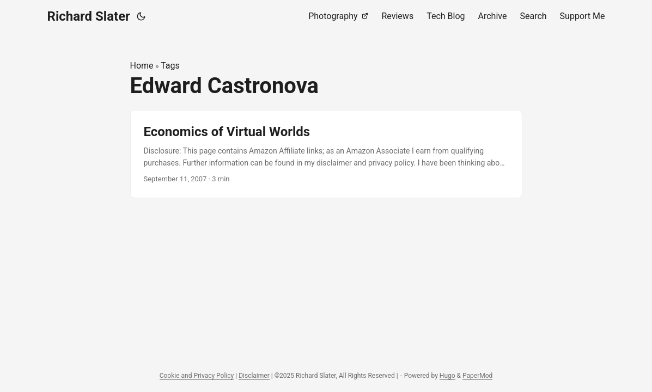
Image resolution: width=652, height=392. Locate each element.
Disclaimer (254, 375)
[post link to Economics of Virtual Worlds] (326, 154)
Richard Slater (88, 16)
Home (142, 65)
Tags (170, 65)
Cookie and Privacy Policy (197, 375)
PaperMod (477, 375)
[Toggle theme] (141, 16)
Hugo (447, 375)
